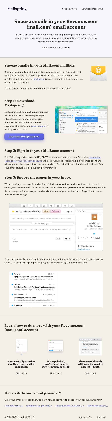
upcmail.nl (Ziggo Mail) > (39, 405)
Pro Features (69, 8)
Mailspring (17, 8)
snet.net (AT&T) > (13, 405)
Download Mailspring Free (24, 136)
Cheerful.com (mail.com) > (70, 405)
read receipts (38, 125)
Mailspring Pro (85, 417)
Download (101, 417)
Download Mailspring (92, 8)
